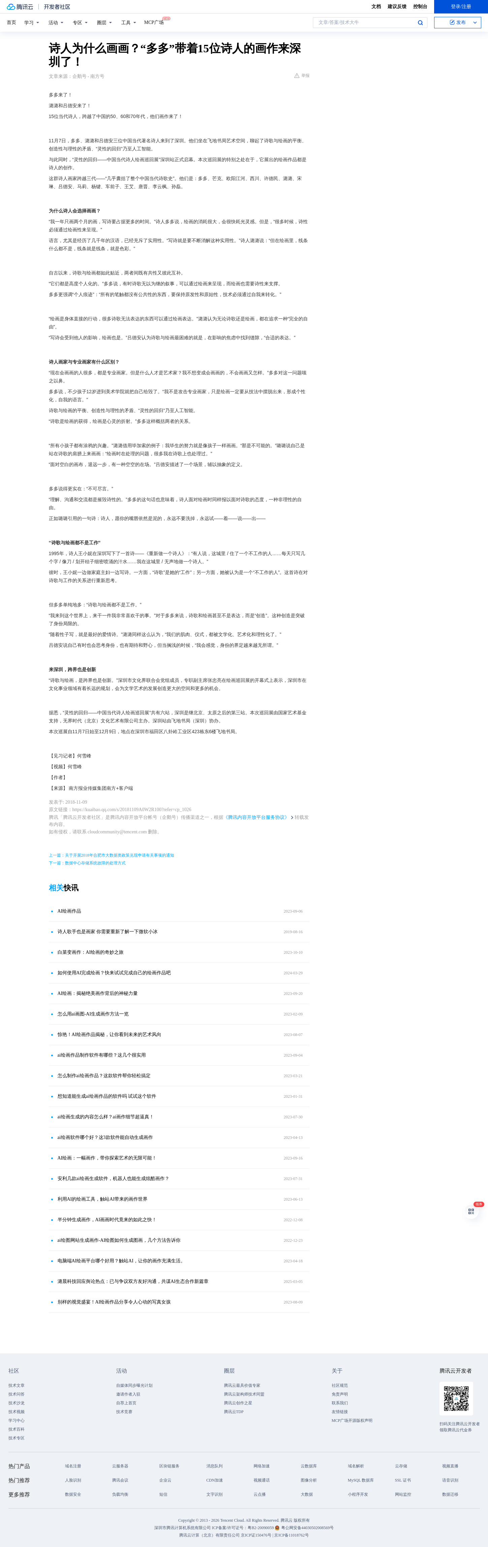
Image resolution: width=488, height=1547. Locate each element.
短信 (163, 1494)
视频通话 (262, 1480)
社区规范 (340, 1385)
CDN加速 (214, 1480)
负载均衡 (120, 1494)
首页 (11, 22)
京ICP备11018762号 (291, 1535)
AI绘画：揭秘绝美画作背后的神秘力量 (98, 993)
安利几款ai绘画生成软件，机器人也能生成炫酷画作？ (113, 1178)
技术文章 (16, 1385)
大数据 (307, 1494)
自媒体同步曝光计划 (134, 1385)
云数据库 (309, 1466)
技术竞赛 (124, 1411)
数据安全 (73, 1494)
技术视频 (16, 1411)
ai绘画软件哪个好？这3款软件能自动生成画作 (105, 1137)
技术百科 (16, 1429)
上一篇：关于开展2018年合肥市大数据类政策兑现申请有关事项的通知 (111, 855)
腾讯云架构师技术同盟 (244, 1394)
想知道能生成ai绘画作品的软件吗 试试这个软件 (107, 1096)
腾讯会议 (120, 1480)
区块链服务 (169, 1466)
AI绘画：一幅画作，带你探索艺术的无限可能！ (107, 1158)
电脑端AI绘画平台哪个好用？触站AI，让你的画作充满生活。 (122, 1260)
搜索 (420, 22)
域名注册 (73, 1466)
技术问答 (16, 1394)
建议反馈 (397, 6)
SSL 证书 (403, 1480)
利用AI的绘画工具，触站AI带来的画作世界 (103, 1199)
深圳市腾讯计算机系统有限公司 (182, 1527)
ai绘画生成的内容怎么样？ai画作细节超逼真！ (106, 1116)
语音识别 (450, 1480)
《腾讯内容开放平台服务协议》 (256, 817)
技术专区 (16, 1438)
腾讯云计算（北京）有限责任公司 (209, 1535)
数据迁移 (450, 1494)
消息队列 (214, 1466)
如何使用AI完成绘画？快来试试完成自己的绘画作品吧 (114, 972)
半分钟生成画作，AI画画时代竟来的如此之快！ (107, 1219)
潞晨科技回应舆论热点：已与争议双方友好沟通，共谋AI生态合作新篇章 (133, 1281)
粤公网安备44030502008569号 (307, 1527)
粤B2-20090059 (261, 1527)
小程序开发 (358, 1494)
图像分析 (309, 1480)
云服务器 (120, 1466)
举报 (302, 75)
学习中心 (16, 1420)
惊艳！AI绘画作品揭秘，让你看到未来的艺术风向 (110, 1034)
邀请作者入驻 (128, 1394)
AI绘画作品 (70, 911)
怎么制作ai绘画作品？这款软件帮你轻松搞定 (104, 1075)
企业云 (165, 1480)
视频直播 (450, 1466)
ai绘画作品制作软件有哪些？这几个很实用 (102, 1055)
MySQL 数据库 (361, 1480)
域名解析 (356, 1466)
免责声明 (340, 1394)
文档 (376, 6)
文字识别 (214, 1494)
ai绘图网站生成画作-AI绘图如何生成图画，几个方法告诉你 (119, 1240)
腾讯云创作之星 (238, 1403)
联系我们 (340, 1403)
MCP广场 (154, 22)
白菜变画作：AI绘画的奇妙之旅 (91, 952)
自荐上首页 (126, 1403)
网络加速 (262, 1466)
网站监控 (403, 1494)
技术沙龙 (16, 1403)
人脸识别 (73, 1480)
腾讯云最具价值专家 (242, 1385)
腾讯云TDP (234, 1411)
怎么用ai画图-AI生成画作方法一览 (93, 1013)
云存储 (401, 1466)
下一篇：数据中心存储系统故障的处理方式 (87, 863)
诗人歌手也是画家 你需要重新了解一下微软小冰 (108, 931)
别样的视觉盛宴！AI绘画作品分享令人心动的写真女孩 (114, 1302)
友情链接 (340, 1411)
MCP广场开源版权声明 (352, 1420)
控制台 (420, 6)
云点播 (260, 1494)
